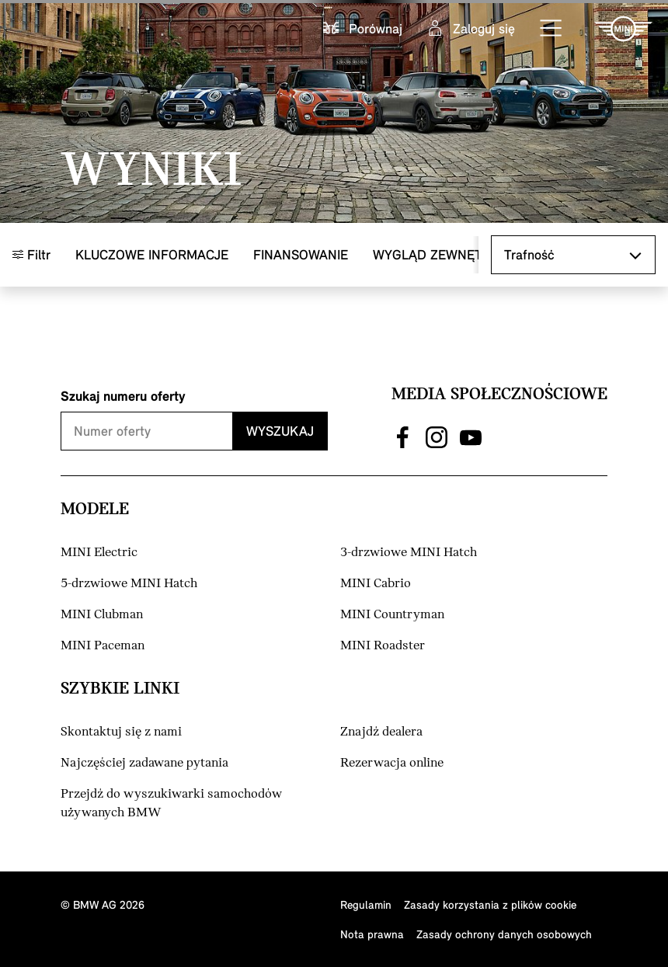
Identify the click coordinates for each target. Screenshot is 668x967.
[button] (551, 29)
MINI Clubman (102, 614)
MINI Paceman (102, 645)
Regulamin (365, 904)
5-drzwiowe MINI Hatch (129, 583)
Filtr (31, 254)
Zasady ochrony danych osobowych (504, 934)
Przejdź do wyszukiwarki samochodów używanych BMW (171, 803)
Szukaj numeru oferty (123, 396)
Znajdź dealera (381, 732)
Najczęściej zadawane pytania (144, 763)
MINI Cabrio (375, 583)
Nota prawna (372, 934)
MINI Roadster (382, 645)
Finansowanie (300, 254)
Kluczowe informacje (151, 254)
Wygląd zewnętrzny (444, 254)
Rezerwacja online (392, 763)
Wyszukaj (280, 431)
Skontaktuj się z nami (121, 732)
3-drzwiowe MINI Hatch (408, 552)
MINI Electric (99, 552)
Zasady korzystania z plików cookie (490, 904)
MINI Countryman (392, 614)
